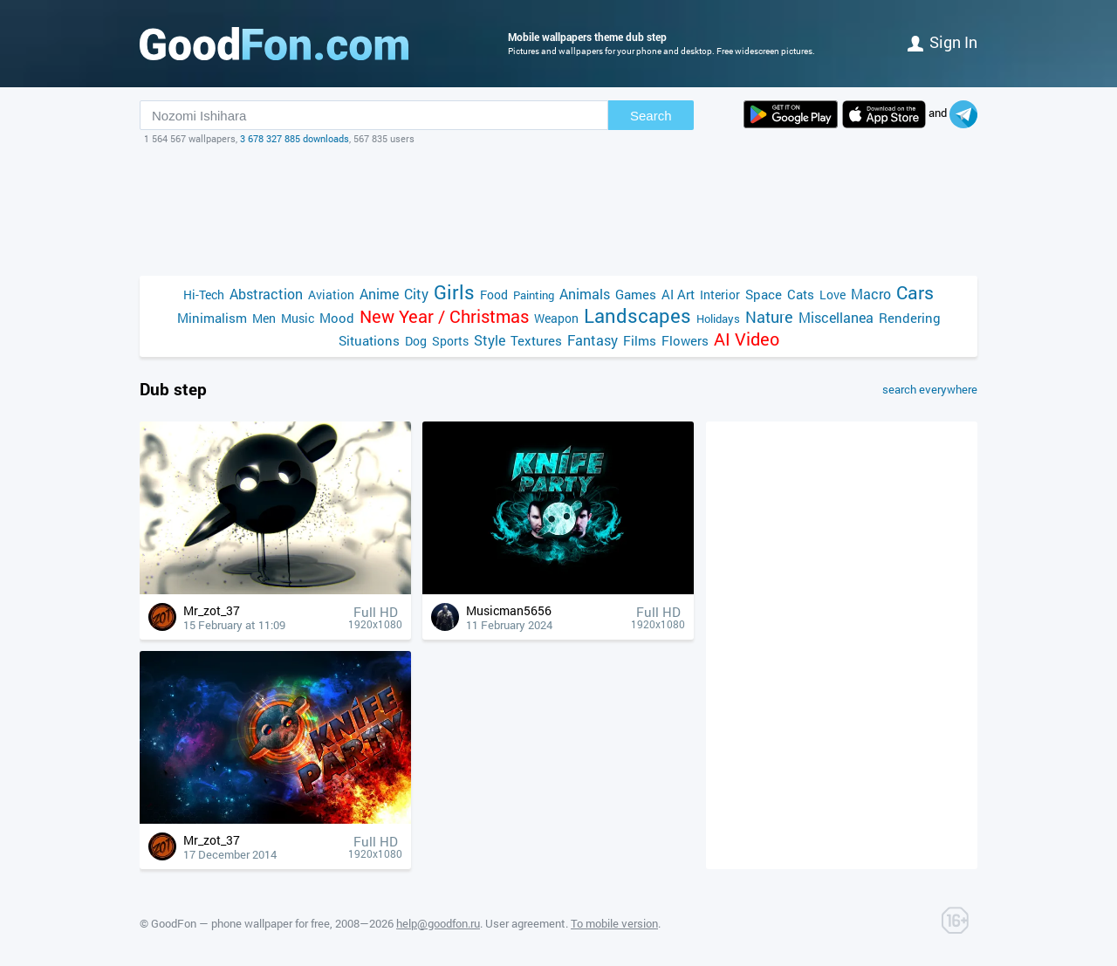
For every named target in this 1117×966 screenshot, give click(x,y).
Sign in (942, 41)
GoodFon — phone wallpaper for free (240, 923)
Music (297, 318)
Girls (454, 292)
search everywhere (929, 389)
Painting (533, 295)
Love (832, 294)
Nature (769, 317)
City (416, 293)
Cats (800, 294)
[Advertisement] (558, 210)
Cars (915, 293)
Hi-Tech (203, 294)
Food (494, 294)
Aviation (331, 294)
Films (639, 340)
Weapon (556, 318)
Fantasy (592, 340)
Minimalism (212, 317)
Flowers (685, 340)
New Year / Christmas (444, 316)
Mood (336, 317)
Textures (536, 340)
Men (264, 318)
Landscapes (637, 315)
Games (635, 294)
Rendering (910, 317)
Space (763, 294)
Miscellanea (836, 317)
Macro (871, 293)
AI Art (678, 294)
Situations (369, 340)
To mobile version (614, 923)
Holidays (718, 318)
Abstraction (266, 293)
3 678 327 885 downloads (294, 138)
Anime (379, 293)
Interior (720, 294)
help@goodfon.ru (438, 923)
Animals (584, 293)
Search (651, 115)
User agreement (525, 923)
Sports (450, 340)
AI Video (746, 339)
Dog (416, 340)
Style (489, 340)
